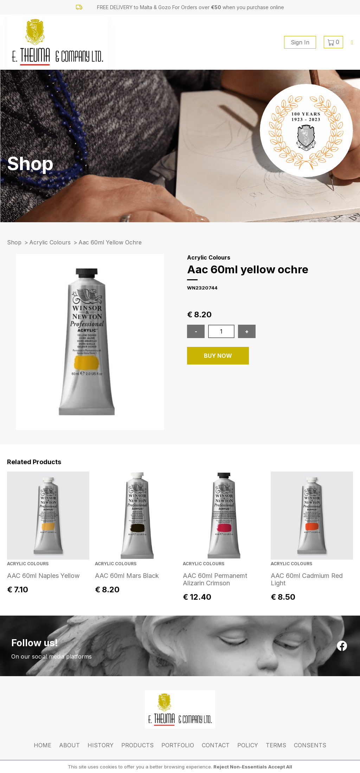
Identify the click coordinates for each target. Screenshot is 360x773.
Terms (276, 745)
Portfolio (177, 745)
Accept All (280, 766)
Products (137, 745)
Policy (247, 745)
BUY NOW (218, 355)
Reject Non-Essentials (240, 766)
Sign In (300, 42)
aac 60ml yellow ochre (110, 242)
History (101, 745)
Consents (310, 745)
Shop (14, 242)
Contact (216, 745)
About (69, 745)
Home (42, 745)
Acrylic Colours (50, 242)
